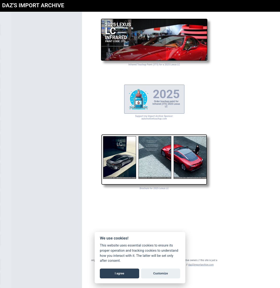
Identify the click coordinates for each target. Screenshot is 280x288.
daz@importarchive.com (201, 264)
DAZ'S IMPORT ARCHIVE (33, 5)
